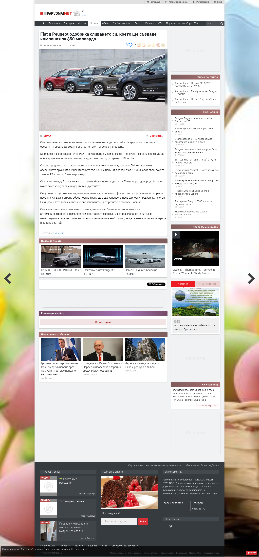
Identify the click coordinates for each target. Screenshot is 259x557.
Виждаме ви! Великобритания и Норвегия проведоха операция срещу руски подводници (144, 366)
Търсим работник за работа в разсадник (71, 480)
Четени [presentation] (183, 284)
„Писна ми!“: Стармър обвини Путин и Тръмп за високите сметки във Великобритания (59, 366)
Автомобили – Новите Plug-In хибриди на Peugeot (195, 100)
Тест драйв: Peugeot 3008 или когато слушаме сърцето (194, 203)
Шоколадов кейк (111, 513)
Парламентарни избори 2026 (182, 23)
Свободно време (122, 23)
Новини (94, 23)
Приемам (251, 553)
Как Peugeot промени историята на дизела (194, 130)
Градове (149, 23)
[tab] (183, 285)
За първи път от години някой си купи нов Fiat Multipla (195, 161)
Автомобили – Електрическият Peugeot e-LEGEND (196, 93)
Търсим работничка (71, 523)
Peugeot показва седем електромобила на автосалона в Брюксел (196, 151)
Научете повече (79, 549)
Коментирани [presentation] (208, 284)
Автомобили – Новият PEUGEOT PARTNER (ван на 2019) (192, 84)
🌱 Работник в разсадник (68, 503)
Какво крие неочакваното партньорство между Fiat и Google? (197, 182)
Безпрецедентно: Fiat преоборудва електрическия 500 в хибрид (193, 140)
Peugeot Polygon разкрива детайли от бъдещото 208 (195, 120)
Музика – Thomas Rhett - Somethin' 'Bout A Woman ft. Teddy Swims (193, 271)
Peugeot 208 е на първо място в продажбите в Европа (192, 192)
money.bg (58, 233)
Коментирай (103, 322)
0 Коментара (156, 135)
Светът (47, 135)
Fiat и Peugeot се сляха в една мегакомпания (191, 213)
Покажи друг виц (207, 405)
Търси (143, 521)
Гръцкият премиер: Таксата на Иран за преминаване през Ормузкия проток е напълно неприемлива (101, 368)
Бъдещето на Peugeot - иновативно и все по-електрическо (197, 171)
